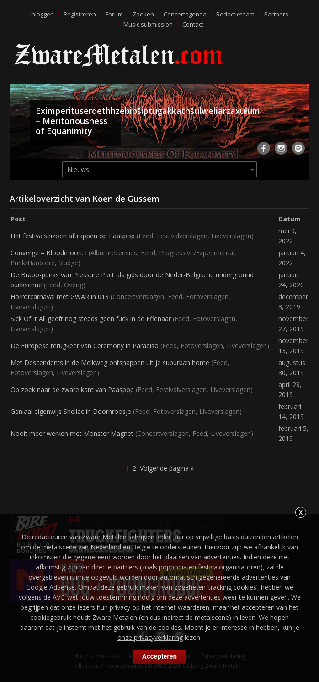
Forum (114, 14)
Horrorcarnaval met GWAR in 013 (60, 296)
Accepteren (159, 656)
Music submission (148, 24)
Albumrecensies (113, 252)
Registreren (80, 14)
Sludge (68, 262)
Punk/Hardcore (33, 262)
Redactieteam (235, 14)
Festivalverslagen (182, 235)
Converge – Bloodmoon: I (49, 252)
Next (300, 124)
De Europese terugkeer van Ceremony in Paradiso (85, 345)
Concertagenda (185, 14)
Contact (192, 24)
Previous (18, 124)
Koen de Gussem (126, 198)
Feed (145, 235)
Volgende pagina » (167, 468)
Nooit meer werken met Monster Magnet (72, 433)
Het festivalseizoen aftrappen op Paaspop (73, 235)
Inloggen (42, 14)
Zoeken (143, 14)
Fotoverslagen (207, 296)
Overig (73, 284)
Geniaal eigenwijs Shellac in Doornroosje (71, 411)
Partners (276, 14)
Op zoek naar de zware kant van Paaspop (72, 389)
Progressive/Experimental (196, 252)
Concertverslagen (138, 296)
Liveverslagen (231, 235)
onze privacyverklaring (150, 637)
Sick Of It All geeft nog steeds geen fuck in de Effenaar (91, 318)
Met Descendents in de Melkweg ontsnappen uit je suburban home (110, 362)
